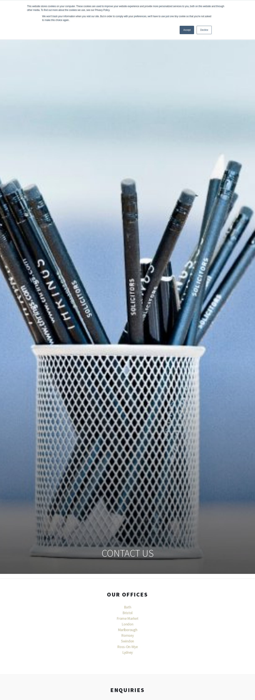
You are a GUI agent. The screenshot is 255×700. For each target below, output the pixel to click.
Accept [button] (187, 29)
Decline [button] (204, 29)
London (127, 624)
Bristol (127, 612)
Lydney (127, 652)
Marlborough (127, 629)
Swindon (127, 641)
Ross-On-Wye (127, 646)
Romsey (127, 635)
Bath (127, 607)
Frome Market (127, 618)
